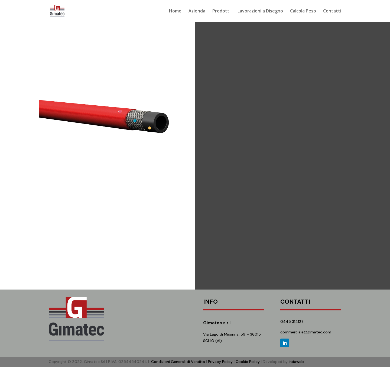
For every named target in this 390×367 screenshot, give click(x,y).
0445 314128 (292, 321)
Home (175, 11)
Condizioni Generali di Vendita (178, 361)
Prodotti (221, 11)
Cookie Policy (248, 361)
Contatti (332, 11)
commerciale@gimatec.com (305, 332)
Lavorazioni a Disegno (260, 11)
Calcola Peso (303, 11)
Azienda (196, 11)
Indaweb (296, 361)
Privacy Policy (220, 361)
